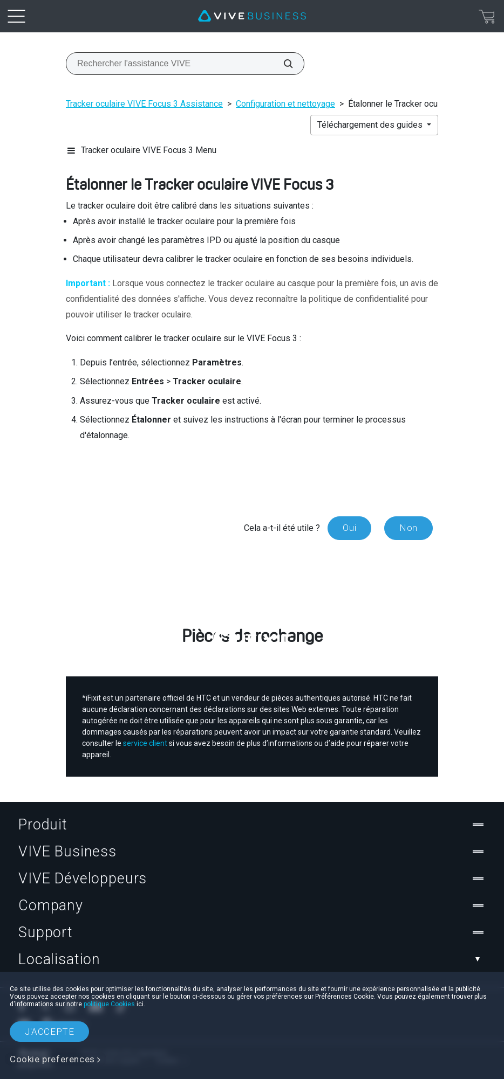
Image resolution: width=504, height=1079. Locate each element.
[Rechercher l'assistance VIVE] (282, 63)
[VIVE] (252, 16)
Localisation (252, 959)
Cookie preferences (52, 1059)
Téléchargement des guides (371, 125)
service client (145, 743)
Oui (349, 527)
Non (408, 527)
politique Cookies (109, 1004)
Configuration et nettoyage (285, 104)
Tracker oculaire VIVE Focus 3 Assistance (144, 104)
